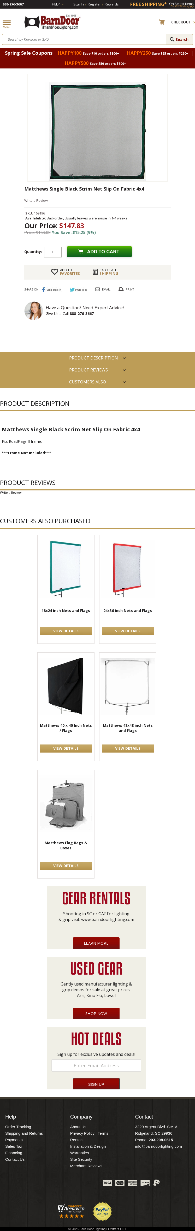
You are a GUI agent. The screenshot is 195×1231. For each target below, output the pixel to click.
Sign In (78, 4)
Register (94, 4)
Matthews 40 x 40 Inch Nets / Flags (66, 728)
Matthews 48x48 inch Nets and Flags (128, 728)
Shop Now (96, 1013)
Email (106, 289)
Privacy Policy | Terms (89, 1133)
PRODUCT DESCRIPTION (93, 358)
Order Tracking (18, 1127)
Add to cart (103, 251)
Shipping (109, 271)
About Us (78, 1127)
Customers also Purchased (87, 383)
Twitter (59, 1184)
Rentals (77, 1140)
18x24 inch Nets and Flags (66, 610)
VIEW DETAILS (66, 630)
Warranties (79, 1153)
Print (130, 289)
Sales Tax (13, 1146)
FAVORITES (70, 271)
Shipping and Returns (24, 1133)
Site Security (81, 1159)
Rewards (112, 4)
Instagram (85, 1184)
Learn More (96, 943)
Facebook (46, 1184)
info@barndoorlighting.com (158, 1146)
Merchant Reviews (86, 1166)
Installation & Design (88, 1146)
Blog (72, 1184)
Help (56, 4)
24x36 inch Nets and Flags (127, 610)
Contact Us (15, 1159)
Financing (13, 1153)
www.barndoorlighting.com (107, 919)
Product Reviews (88, 370)
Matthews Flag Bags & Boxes (66, 845)
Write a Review (36, 200)
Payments (14, 1140)
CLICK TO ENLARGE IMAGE (101, 176)
